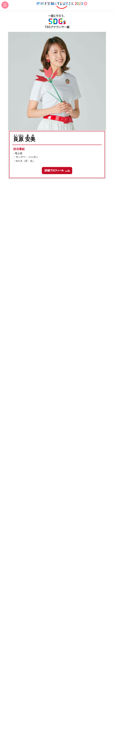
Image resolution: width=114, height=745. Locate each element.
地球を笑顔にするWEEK (61, 5)
